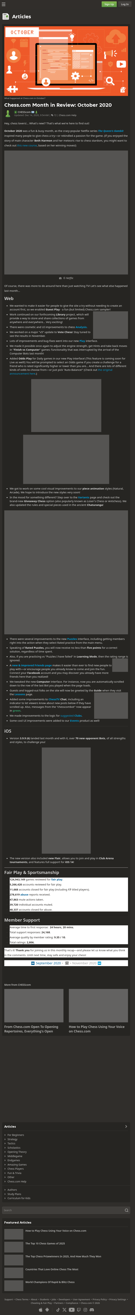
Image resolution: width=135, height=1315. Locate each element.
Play (82, 341)
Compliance (72, 1303)
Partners (58, 1303)
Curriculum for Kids (19, 1198)
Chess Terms (22, 1299)
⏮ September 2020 (46, 963)
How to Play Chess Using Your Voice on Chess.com (55, 1230)
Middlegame (15, 1156)
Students (44, 1299)
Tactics (11, 1143)
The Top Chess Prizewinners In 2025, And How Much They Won (63, 1256)
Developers (64, 1299)
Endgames (14, 1160)
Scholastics (14, 1147)
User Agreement (81, 1299)
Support (8, 1299)
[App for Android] (47, 1310)
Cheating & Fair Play (41, 1303)
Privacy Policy (100, 1299)
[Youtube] (72, 1310)
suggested (71, 715)
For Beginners (16, 1135)
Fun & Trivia (14, 1173)
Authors (12, 1189)
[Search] (66, 1210)
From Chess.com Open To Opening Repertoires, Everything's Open (31, 1029)
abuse (24, 894)
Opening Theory (17, 1151)
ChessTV (54, 699)
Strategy (12, 1139)
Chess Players (16, 1168)
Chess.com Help (67, 115)
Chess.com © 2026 (90, 1303)
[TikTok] (58, 1310)
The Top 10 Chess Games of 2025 (45, 1243)
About (34, 1299)
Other (11, 1177)
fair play (56, 879)
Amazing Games (17, 1164)
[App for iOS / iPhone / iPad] (41, 1310)
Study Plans (14, 1194)
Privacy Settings (117, 1299)
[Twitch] (79, 1310)
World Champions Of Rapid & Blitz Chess (50, 1282)
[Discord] (92, 1310)
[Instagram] (85, 1310)
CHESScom (24, 112)
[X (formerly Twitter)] (64, 1310)
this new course (27, 145)
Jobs (54, 1299)
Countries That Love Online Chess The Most (51, 1269)
